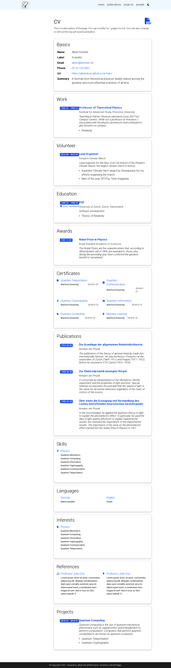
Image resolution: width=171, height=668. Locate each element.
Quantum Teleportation (74, 280)
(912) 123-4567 (81, 68)
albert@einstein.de (83, 62)
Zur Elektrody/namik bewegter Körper (103, 371)
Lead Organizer (89, 154)
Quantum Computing (72, 313)
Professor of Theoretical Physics (100, 107)
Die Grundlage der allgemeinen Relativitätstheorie (110, 344)
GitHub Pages (115, 665)
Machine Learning (117, 313)
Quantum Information (119, 300)
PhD (81, 202)
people (140, 4)
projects (128, 4)
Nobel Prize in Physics (93, 239)
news (101, 4)
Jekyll (79, 665)
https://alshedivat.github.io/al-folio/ (92, 73)
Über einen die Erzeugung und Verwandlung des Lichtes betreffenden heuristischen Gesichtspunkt (111, 402)
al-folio (90, 665)
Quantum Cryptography (74, 300)
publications (114, 4)
